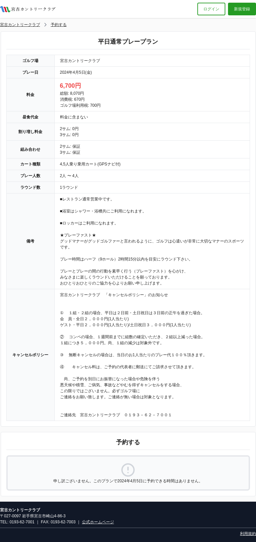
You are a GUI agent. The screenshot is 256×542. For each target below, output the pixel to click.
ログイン (211, 9)
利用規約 (248, 533)
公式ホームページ (98, 522)
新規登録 (242, 9)
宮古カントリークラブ (20, 24)
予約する (59, 24)
